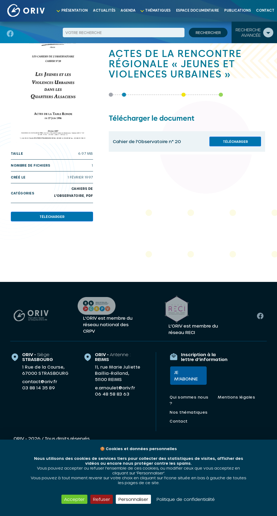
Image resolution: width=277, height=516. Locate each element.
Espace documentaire (197, 10)
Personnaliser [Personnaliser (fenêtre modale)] (133, 499)
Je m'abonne (185, 376)
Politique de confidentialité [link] (186, 499)
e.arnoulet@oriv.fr (115, 387)
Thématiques (157, 10)
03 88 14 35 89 (38, 387)
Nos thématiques (189, 412)
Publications (237, 10)
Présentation (74, 10)
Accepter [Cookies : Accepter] (74, 499)
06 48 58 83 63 (112, 393)
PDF (89, 195)
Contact (265, 10)
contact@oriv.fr (39, 381)
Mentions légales (236, 397)
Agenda (128, 10)
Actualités (104, 10)
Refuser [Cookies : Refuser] (101, 499)
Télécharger (51, 216)
